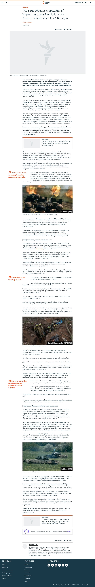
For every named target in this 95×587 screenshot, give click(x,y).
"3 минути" (28, 578)
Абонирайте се (79, 2)
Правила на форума (7, 575)
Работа (4, 578)
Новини (27, 564)
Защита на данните (7, 570)
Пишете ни (5, 567)
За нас (3, 564)
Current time (39, 249)
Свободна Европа (27, 22)
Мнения (27, 570)
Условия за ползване (7, 573)
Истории (25, 7)
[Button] (58, 30)
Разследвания (28, 567)
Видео (26, 581)
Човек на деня (28, 575)
